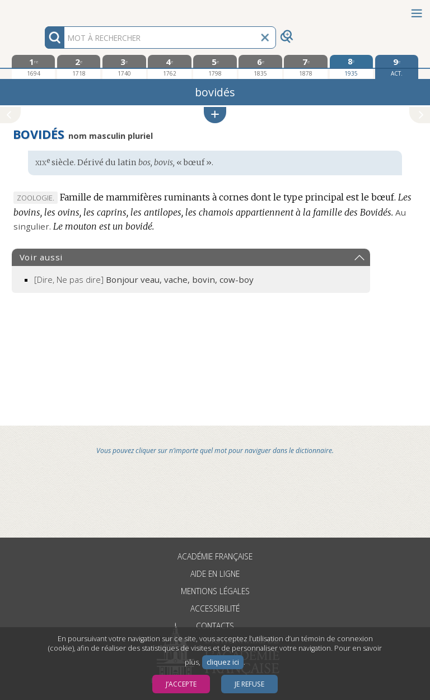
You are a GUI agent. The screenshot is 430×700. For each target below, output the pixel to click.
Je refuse (249, 684)
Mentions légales (215, 591)
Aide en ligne (215, 573)
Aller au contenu (44, 10)
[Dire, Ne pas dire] (144, 279)
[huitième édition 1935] (351, 66)
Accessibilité (215, 608)
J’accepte (181, 684)
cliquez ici (223, 662)
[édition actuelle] (396, 67)
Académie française (215, 556)
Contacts (215, 625)
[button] (215, 115)
